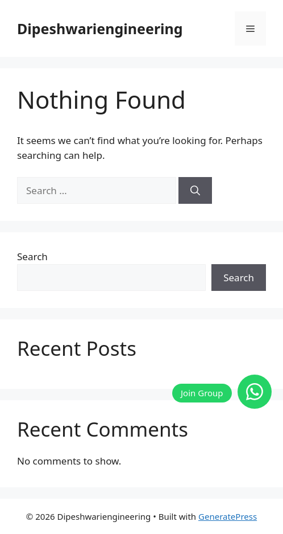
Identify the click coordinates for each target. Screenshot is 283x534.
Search (32, 256)
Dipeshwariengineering (100, 28)
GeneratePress (227, 516)
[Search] (195, 190)
